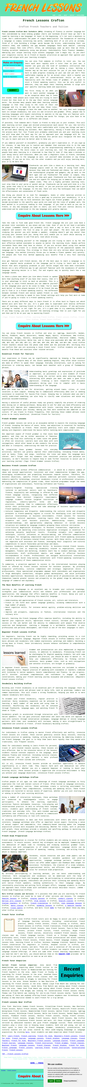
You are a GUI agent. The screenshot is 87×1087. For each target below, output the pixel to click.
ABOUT (65, 15)
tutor (60, 63)
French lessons (24, 333)
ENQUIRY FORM (64, 954)
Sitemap (3, 1070)
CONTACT (72, 15)
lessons (68, 896)
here (27, 1032)
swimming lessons (44, 905)
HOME (54, 15)
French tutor (34, 949)
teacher (28, 70)
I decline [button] (58, 1081)
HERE (52, 908)
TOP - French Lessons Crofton (15, 1054)
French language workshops (64, 782)
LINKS (59, 15)
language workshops (21, 822)
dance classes (17, 905)
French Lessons (26, 1048)
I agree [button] (51, 1081)
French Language (77, 1041)
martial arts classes (11, 901)
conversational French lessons (63, 991)
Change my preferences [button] (70, 1081)
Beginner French (9, 1045)
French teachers (9, 345)
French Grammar (61, 1043)
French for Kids (45, 1036)
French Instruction (44, 1043)
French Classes (77, 1043)
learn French (38, 746)
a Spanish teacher (73, 905)
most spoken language (35, 603)
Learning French (42, 1048)
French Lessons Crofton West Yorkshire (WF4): (22, 32)
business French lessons (25, 940)
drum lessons (40, 901)
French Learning (28, 1036)
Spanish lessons (9, 898)
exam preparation (16, 840)
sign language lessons (71, 903)
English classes (66, 901)
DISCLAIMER (80, 15)
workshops (53, 797)
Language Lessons (36, 1038)
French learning (60, 952)
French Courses (19, 1038)
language (77, 32)
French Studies (52, 1038)
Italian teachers (9, 903)
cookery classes (65, 898)
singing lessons (37, 898)
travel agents (17, 908)
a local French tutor (46, 347)
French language (36, 1027)
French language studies (65, 940)
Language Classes (69, 1038)
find (9, 1006)
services (19, 910)
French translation (39, 903)
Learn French (13, 1036)
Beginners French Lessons (65, 1036)
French (33, 55)
